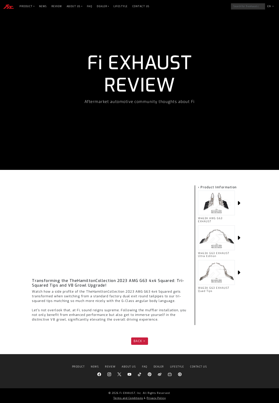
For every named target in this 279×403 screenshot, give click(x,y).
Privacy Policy (156, 398)
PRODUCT (78, 366)
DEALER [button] (102, 6)
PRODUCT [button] (26, 6)
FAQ (89, 6)
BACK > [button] (140, 341)
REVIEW (57, 6)
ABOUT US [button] (74, 6)
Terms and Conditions (128, 398)
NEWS (43, 6)
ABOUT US (129, 366)
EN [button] (269, 6)
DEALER (159, 366)
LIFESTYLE (121, 6)
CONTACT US (141, 6)
